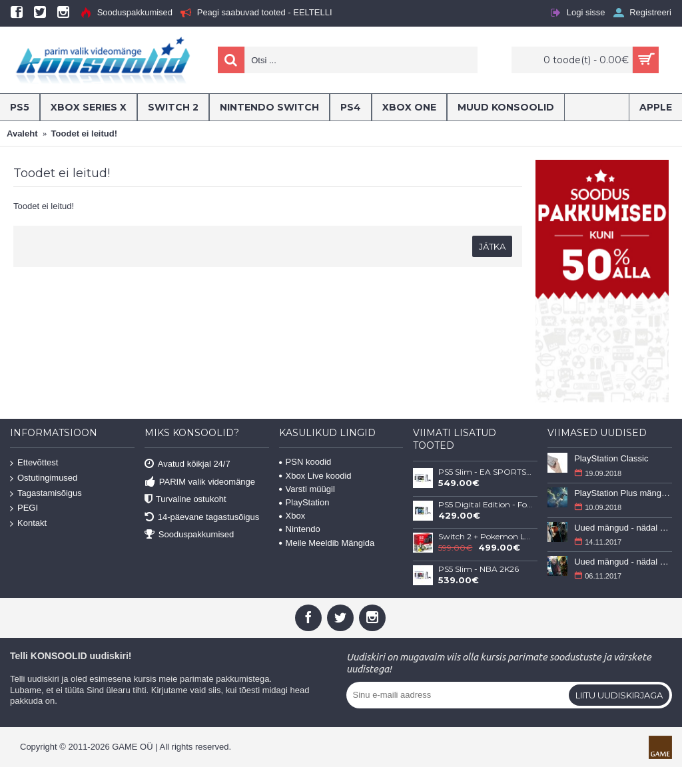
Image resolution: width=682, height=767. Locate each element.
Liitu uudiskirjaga (619, 695)
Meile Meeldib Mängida (327, 543)
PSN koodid (305, 462)
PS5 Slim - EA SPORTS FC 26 (485, 472)
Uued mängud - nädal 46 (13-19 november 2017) (623, 528)
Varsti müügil (307, 489)
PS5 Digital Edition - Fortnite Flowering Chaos (485, 504)
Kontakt (28, 523)
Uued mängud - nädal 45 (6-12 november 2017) (623, 562)
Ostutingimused (43, 478)
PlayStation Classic (611, 458)
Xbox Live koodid (315, 476)
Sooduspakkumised (189, 535)
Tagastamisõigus (46, 493)
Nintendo (299, 529)
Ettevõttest (34, 463)
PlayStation (304, 502)
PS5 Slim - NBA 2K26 (478, 569)
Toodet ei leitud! (84, 133)
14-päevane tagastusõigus (202, 517)
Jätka (492, 246)
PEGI (24, 508)
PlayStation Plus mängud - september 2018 (623, 493)
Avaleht (22, 133)
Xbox (292, 516)
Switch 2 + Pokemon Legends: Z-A (485, 536)
